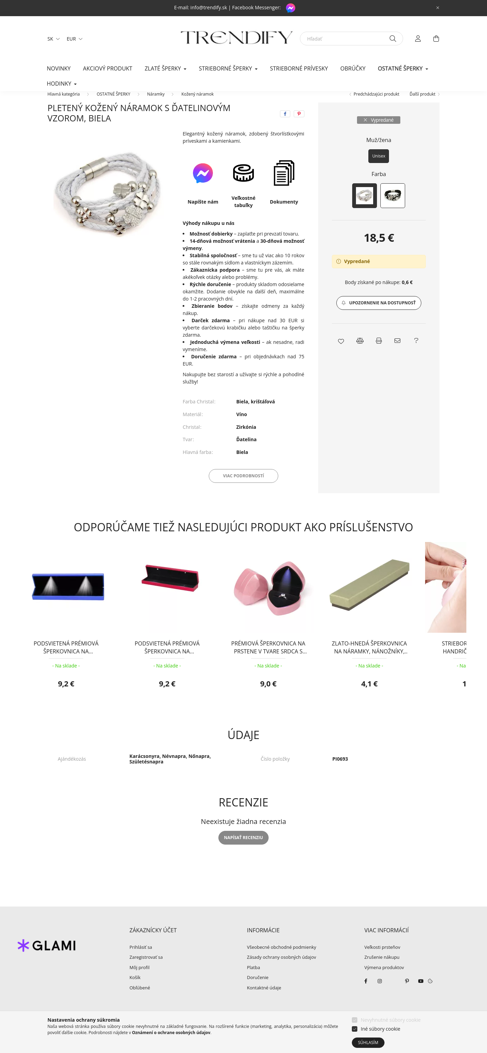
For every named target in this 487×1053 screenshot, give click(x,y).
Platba (253, 978)
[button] (378, 313)
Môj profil (140, 978)
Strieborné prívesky (299, 68)
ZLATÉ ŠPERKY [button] (164, 68)
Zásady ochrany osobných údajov (281, 967)
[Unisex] (378, 166)
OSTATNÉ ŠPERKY (113, 104)
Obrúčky (353, 68)
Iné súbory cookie (380, 1028)
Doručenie (258, 988)
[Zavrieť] (438, 8)
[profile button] (418, 38)
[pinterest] (299, 124)
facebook (366, 991)
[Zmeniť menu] (73, 38)
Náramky (156, 104)
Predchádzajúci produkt (376, 104)
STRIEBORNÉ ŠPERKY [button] (226, 68)
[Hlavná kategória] (63, 104)
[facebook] (285, 124)
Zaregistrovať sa (146, 967)
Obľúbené (140, 998)
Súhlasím (368, 1042)
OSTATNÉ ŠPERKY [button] (401, 68)
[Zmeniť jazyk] (52, 38)
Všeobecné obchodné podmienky (281, 957)
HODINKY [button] (60, 83)
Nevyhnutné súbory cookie (391, 1020)
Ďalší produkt (422, 104)
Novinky (59, 68)
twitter (393, 991)
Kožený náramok (198, 104)
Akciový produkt (107, 68)
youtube (421, 991)
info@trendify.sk (209, 7)
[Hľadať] (351, 38)
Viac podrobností (243, 486)
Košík (135, 988)
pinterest (407, 991)
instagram (380, 991)
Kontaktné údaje (264, 998)
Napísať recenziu (243, 848)
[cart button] (436, 38)
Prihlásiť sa (141, 957)
